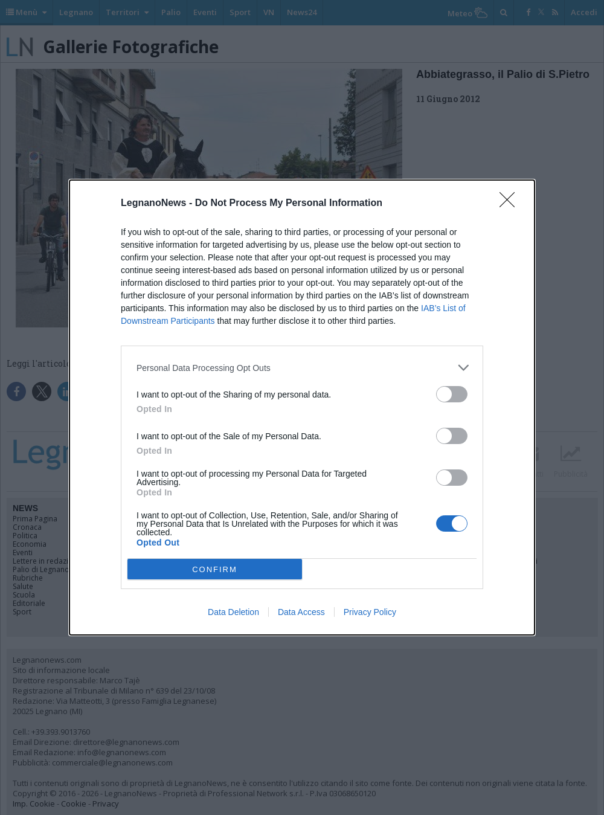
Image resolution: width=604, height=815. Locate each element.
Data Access (301, 612)
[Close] (511, 203)
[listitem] (302, 367)
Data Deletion (233, 612)
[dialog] (302, 407)
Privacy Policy (370, 612)
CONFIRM (214, 569)
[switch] (451, 394)
